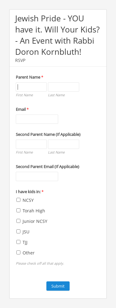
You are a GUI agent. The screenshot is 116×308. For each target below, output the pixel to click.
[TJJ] (18, 242)
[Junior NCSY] (18, 221)
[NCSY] (18, 200)
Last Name (56, 95)
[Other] (18, 252)
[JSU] (18, 231)
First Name (24, 95)
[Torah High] (18, 210)
